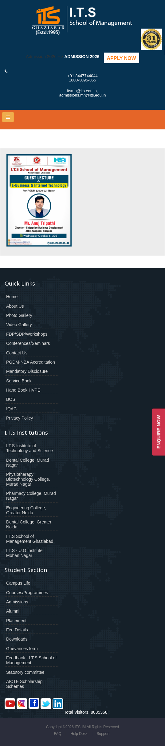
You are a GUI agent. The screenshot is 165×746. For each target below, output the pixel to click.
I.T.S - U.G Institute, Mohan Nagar (25, 553)
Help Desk (78, 734)
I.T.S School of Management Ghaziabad (29, 539)
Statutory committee (25, 672)
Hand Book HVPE (23, 390)
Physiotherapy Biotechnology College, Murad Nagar (28, 479)
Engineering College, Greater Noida (26, 510)
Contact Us (16, 352)
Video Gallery (19, 324)
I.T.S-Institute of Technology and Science (29, 448)
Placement (16, 620)
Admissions (17, 601)
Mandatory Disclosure (27, 371)
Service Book (18, 380)
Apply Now (121, 58)
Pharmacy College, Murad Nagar (31, 496)
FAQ (57, 734)
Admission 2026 (81, 56)
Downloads (16, 639)
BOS (10, 399)
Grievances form (22, 648)
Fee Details (17, 629)
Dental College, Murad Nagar (27, 463)
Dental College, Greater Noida (28, 524)
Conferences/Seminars (28, 343)
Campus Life (18, 583)
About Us (15, 306)
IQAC (11, 408)
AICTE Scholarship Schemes (24, 684)
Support (102, 734)
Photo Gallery (19, 315)
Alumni (12, 611)
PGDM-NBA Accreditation (30, 362)
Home (12, 296)
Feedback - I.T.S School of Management (31, 660)
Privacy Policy (19, 418)
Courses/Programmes (27, 592)
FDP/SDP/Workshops (26, 334)
